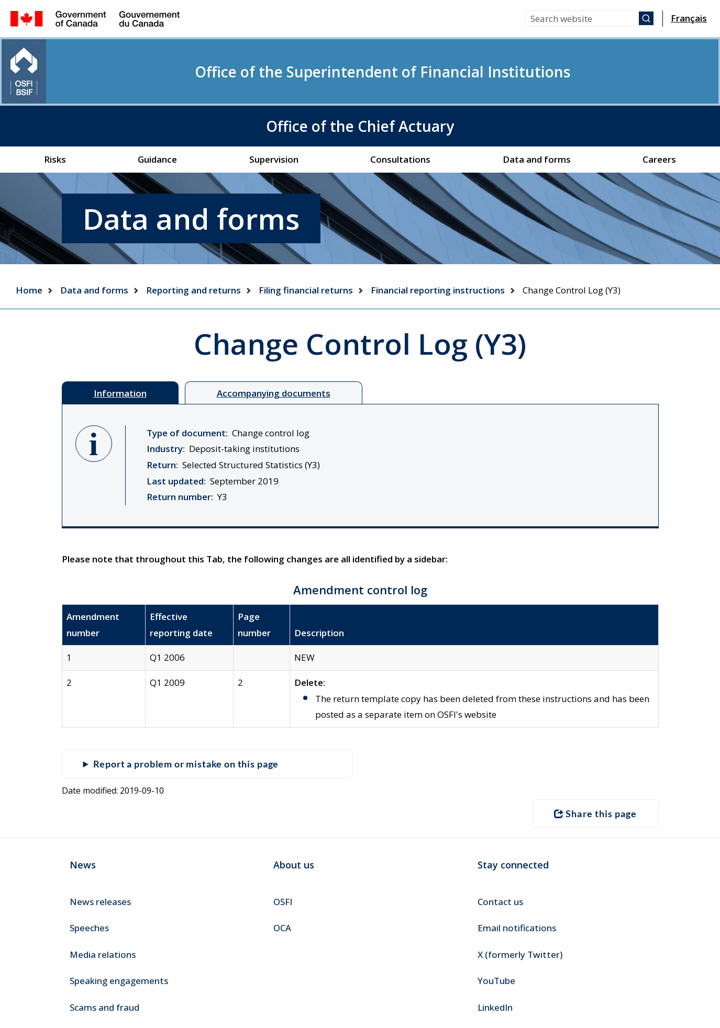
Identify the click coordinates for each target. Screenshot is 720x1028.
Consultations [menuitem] (400, 112)
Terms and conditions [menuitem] (113, 1005)
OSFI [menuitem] (282, 854)
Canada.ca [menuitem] (35, 1005)
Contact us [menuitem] (500, 854)
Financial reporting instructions (438, 243)
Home (29, 243)
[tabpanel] (360, 419)
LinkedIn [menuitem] (495, 959)
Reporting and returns (193, 243)
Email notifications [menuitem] (517, 880)
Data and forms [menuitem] (537, 112)
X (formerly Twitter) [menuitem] (520, 906)
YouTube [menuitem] (496, 933)
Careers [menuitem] (659, 112)
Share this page (595, 765)
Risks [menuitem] (55, 112)
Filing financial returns (306, 243)
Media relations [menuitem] (103, 906)
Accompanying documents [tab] (273, 346)
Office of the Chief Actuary (630, 68)
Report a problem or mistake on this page (188, 716)
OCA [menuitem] (282, 880)
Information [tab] (120, 346)
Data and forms (94, 243)
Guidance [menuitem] (157, 112)
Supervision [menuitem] (273, 112)
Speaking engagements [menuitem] (119, 933)
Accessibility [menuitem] (264, 1005)
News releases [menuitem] (100, 854)
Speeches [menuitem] (89, 880)
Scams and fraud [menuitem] (104, 959)
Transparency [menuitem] (197, 1005)
